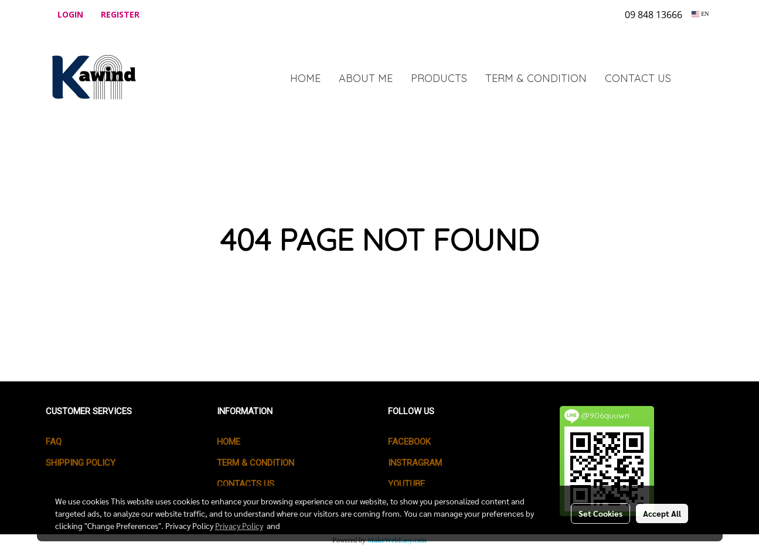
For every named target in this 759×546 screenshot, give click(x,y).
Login (70, 14)
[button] (697, 78)
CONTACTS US (245, 484)
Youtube (406, 484)
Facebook (409, 441)
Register (120, 14)
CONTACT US (638, 78)
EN (700, 14)
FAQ (54, 441)
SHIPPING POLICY (80, 463)
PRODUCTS (439, 78)
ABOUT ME (366, 78)
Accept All (662, 513)
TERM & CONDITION (536, 78)
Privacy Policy (239, 525)
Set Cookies (600, 513)
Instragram (415, 463)
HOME (305, 78)
